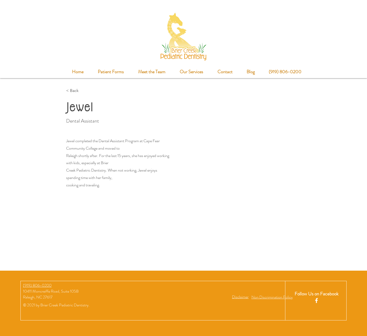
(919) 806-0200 (37, 285)
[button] (240, 297)
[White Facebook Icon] (316, 300)
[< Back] (76, 90)
